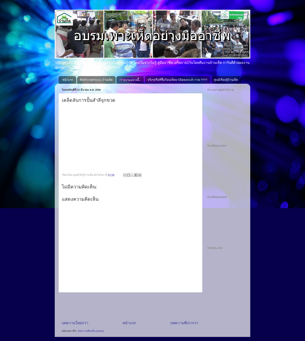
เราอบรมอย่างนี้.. (130, 79)
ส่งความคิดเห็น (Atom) (91, 330)
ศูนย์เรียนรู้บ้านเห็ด (226, 79)
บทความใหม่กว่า (75, 323)
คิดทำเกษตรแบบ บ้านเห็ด (96, 79)
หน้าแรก (67, 79)
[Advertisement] (133, 306)
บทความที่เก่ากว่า (184, 323)
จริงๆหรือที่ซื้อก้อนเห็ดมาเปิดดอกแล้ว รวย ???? (177, 79)
